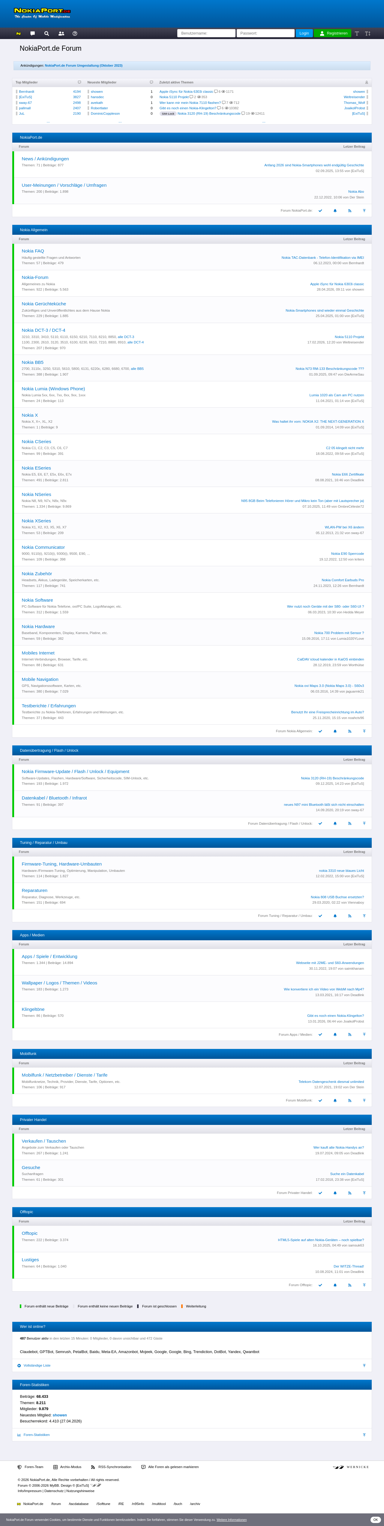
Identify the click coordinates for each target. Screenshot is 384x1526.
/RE (121, 1504)
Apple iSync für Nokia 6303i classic (186, 91)
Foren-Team (30, 1467)
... (48, 121)
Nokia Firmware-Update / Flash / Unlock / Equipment (76, 771)
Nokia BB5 (33, 362)
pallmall (25, 108)
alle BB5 (137, 368)
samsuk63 (356, 1245)
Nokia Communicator (43, 547)
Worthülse (356, 665)
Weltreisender (354, 97)
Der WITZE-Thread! (349, 1266)
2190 (77, 113)
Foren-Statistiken (33, 1435)
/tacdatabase (78, 1504)
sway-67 (25, 102)
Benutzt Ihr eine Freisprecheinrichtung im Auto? (327, 712)
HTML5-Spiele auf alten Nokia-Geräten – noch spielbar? (321, 1240)
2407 (77, 108)
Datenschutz (54, 1491)
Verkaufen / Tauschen (44, 1141)
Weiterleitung (196, 1306)
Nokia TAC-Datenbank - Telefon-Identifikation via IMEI (323, 257)
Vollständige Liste (33, 1365)
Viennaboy (356, 902)
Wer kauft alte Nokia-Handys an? (339, 1147)
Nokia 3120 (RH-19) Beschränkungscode (209, 113)
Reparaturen (34, 890)
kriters (359, 559)
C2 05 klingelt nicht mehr (345, 448)
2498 (77, 102)
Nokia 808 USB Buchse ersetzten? (337, 897)
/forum (56, 1504)
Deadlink (357, 480)
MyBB (54, 1485)
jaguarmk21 (355, 691)
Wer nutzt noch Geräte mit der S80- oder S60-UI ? (325, 606)
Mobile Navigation (40, 679)
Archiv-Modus (67, 1467)
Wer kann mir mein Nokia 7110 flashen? (190, 102)
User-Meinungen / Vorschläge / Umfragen (64, 185)
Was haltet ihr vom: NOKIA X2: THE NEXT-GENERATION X (318, 421)
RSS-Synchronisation (111, 1467)
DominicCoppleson (105, 113)
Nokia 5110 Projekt (174, 97)
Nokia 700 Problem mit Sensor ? (339, 633)
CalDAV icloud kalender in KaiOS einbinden (330, 659)
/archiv (195, 1504)
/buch (178, 1504)
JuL (22, 113)
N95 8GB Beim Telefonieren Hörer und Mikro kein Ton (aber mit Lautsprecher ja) (302, 501)
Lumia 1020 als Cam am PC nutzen (337, 395)
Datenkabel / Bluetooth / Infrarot (54, 797)
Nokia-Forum (35, 277)
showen (97, 91)
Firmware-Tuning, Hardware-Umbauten (62, 863)
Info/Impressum (29, 1491)
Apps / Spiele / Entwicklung (49, 956)
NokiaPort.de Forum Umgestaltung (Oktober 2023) (84, 65)
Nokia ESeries (36, 467)
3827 (77, 97)
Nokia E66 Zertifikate (348, 474)
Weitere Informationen (232, 1519)
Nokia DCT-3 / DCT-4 (43, 330)
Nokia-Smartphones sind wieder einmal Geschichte (325, 310)
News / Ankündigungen (45, 158)
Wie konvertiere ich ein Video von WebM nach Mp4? (324, 989)
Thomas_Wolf (354, 102)
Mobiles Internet (38, 652)
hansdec (97, 97)
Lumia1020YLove (350, 638)
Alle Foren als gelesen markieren (170, 1467)
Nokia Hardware (38, 626)
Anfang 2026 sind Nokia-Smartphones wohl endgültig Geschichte (314, 165)
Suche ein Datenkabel (347, 1174)
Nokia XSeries (36, 520)
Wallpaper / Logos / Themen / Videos (60, 982)
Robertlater (99, 108)
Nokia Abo (356, 191)
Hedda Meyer (353, 612)
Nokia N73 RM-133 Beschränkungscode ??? (330, 368)
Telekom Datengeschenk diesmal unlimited (331, 1081)
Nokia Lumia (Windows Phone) (53, 388)
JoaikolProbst (354, 108)
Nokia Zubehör (37, 573)
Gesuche (31, 1167)
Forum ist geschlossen (159, 1306)
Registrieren (334, 33)
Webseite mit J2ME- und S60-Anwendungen (330, 963)
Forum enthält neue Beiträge (46, 1306)
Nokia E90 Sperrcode (347, 553)
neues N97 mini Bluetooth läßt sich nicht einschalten (324, 804)
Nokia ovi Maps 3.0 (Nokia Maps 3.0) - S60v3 (329, 685)
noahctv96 (356, 718)
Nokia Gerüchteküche (44, 303)
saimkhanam (354, 968)
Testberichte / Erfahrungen (49, 705)
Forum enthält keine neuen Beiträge (105, 1306)
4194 (77, 91)
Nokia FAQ (33, 250)
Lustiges (30, 1259)
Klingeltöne (33, 1009)
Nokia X (30, 415)
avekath (97, 102)
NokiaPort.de (30, 1504)
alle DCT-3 (126, 337)
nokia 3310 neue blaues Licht (341, 870)
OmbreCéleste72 (351, 506)
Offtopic (30, 1233)
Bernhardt (26, 91)
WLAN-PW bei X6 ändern (344, 527)
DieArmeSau (354, 374)
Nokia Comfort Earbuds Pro (343, 580)
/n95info (138, 1504)
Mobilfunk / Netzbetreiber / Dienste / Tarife (65, 1074)
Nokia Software (37, 600)
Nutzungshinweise (80, 1491)
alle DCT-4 (136, 342)
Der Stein (357, 197)
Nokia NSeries (36, 494)
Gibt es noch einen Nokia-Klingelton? (188, 108)
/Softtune (103, 1504)
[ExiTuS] (25, 97)
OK (376, 1519)
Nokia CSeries (36, 441)
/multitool (159, 1504)
